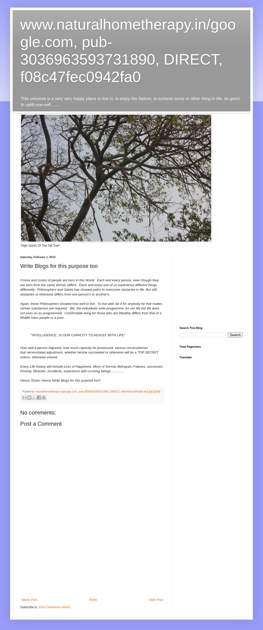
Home (93, 600)
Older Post (156, 600)
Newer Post (29, 600)
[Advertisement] (92, 566)
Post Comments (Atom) (54, 607)
